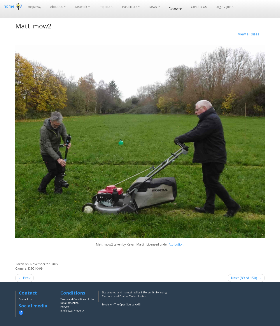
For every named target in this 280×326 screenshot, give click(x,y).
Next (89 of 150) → (246, 277)
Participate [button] (130, 7)
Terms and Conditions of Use (77, 299)
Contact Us (199, 7)
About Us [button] (57, 7)
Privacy (64, 306)
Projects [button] (105, 7)
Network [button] (81, 7)
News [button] (153, 7)
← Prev (24, 277)
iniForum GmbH (150, 292)
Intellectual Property (72, 310)
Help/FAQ (34, 7)
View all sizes (248, 34)
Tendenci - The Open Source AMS (121, 304)
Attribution (176, 244)
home (13, 6)
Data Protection (69, 303)
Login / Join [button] (223, 7)
